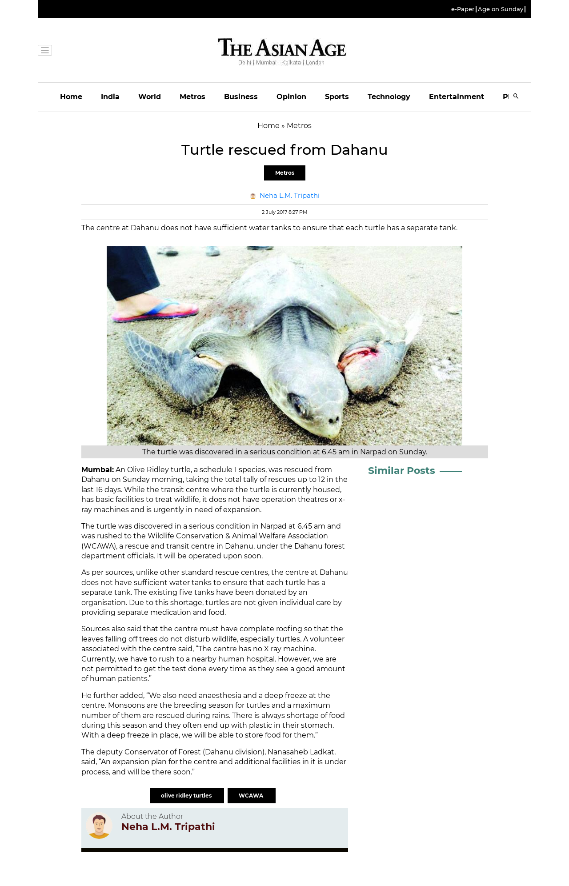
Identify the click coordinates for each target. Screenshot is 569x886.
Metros (192, 96)
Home (71, 96)
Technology (389, 96)
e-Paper (462, 9)
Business (241, 96)
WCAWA (251, 795)
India (110, 96)
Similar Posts (401, 471)
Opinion (291, 96)
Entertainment (456, 96)
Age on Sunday (500, 9)
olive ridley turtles (187, 795)
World (149, 96)
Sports (337, 96)
